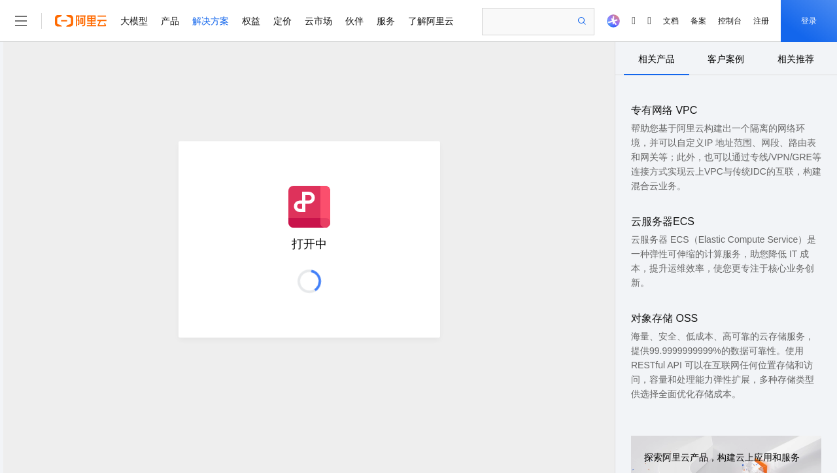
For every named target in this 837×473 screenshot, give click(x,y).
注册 (761, 21)
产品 (170, 21)
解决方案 (210, 21)
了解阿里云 (431, 21)
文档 (671, 21)
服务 (386, 21)
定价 (282, 21)
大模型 (134, 21)
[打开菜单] (21, 21)
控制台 (730, 21)
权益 (251, 21)
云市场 (318, 21)
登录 (809, 21)
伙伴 (354, 21)
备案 (698, 21)
